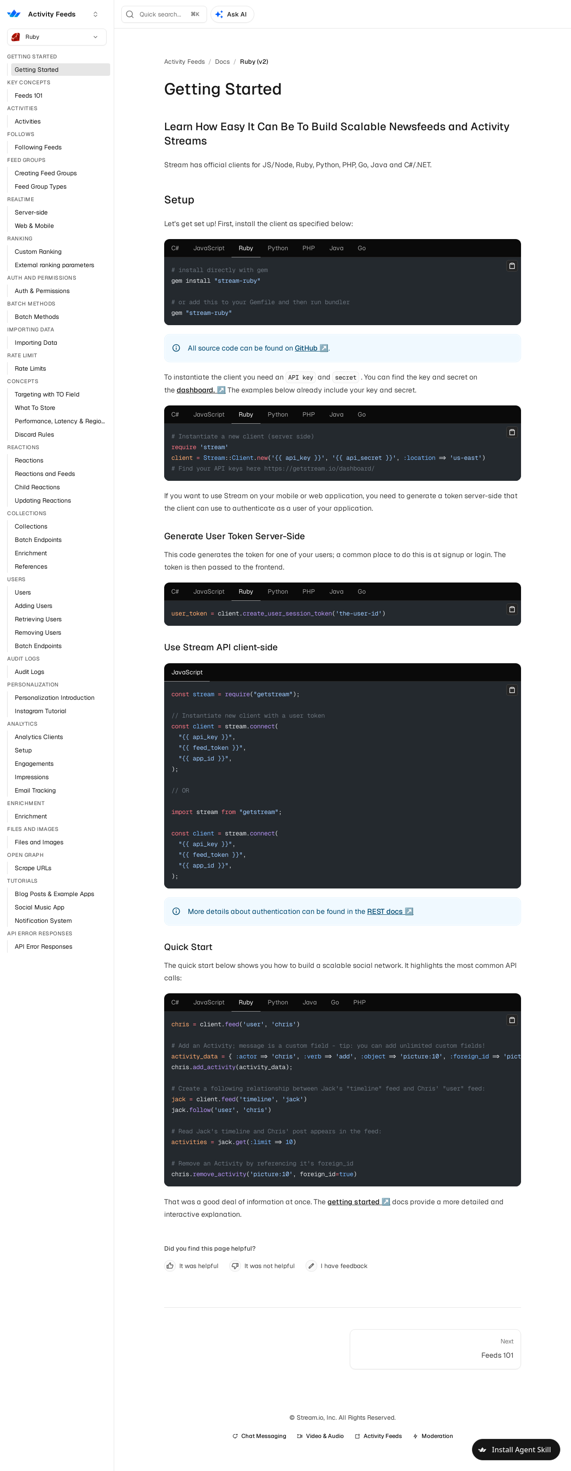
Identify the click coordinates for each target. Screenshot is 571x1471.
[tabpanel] (342, 291)
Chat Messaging (259, 1436)
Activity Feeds (184, 62)
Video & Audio (320, 1436)
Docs (222, 62)
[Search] (164, 14)
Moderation (433, 1436)
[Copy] (512, 265)
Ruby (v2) (254, 62)
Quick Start (188, 947)
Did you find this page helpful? (210, 1248)
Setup (179, 200)
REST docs (385, 911)
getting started (353, 1202)
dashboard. (196, 390)
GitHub (306, 348)
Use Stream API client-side (221, 647)
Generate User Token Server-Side (234, 536)
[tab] (175, 248)
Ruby (55, 37)
